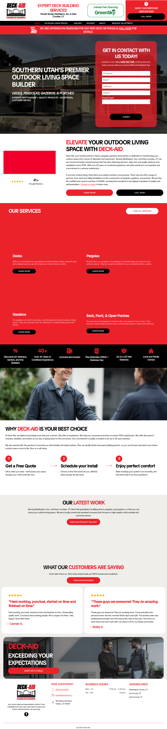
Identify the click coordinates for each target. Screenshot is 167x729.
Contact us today (88, 184)
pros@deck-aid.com (64, 694)
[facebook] (26, 713)
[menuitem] (37, 23)
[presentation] (117, 107)
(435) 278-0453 (62, 688)
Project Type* (108, 98)
